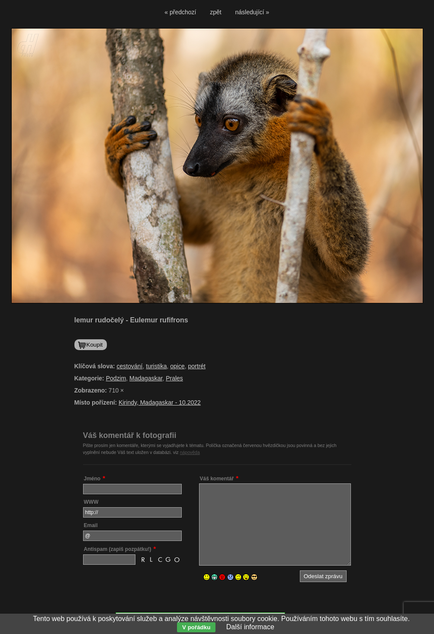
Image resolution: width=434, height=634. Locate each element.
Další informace (250, 627)
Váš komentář (217, 479)
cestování (130, 366)
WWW (91, 502)
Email (91, 525)
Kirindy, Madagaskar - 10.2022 (160, 402)
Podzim (116, 378)
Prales (174, 378)
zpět (215, 12)
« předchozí (180, 12)
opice (177, 366)
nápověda (190, 452)
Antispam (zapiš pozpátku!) (117, 549)
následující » (252, 12)
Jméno (92, 479)
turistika (156, 366)
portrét (197, 366)
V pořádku (196, 627)
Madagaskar (145, 378)
